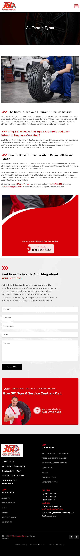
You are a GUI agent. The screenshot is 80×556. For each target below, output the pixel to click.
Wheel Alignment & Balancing (55, 458)
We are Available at (54, 409)
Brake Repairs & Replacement (54, 463)
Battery (45, 472)
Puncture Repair (49, 477)
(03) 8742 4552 (56, 184)
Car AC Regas (47, 468)
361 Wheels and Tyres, (17, 536)
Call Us (46, 490)
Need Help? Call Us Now (39, 250)
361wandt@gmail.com (12, 187)
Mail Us (46, 503)
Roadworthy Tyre (50, 482)
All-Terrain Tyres (22, 184)
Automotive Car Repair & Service (56, 453)
